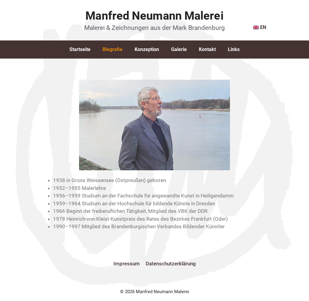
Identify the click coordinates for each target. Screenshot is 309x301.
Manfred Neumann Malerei (154, 15)
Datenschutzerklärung (171, 264)
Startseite (80, 49)
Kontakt (207, 49)
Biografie (113, 49)
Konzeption (147, 49)
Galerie (179, 49)
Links (234, 49)
